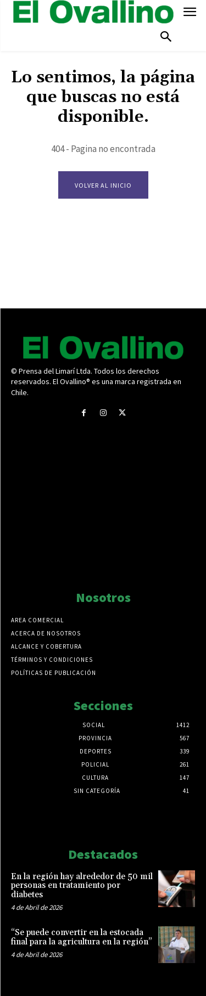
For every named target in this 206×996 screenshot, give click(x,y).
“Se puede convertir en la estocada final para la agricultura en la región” (81, 937)
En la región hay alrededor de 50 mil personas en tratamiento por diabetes (82, 885)
